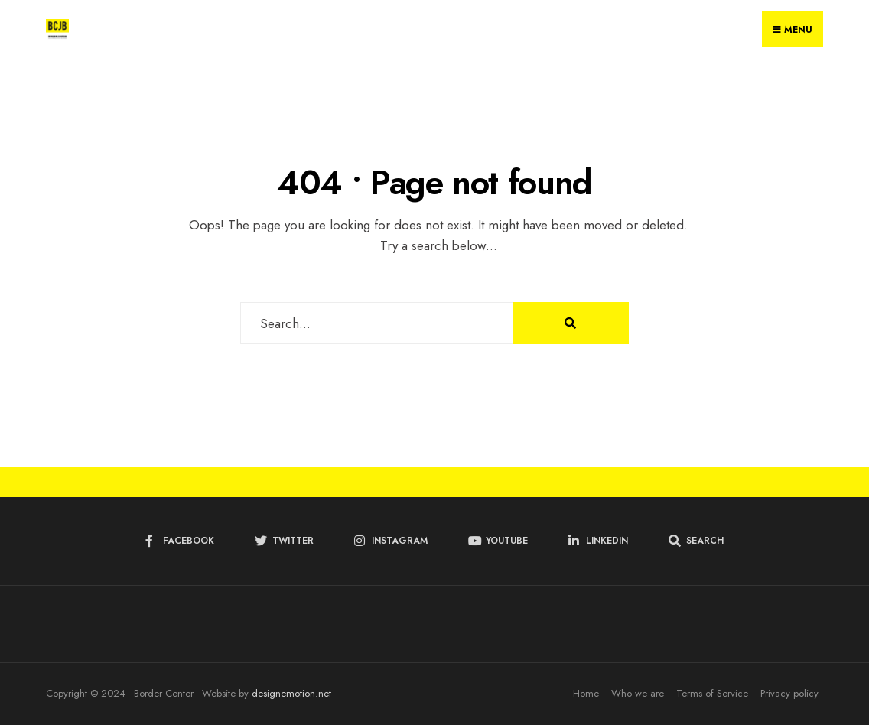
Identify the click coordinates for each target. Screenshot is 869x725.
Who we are (637, 693)
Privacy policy (789, 693)
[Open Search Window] (696, 541)
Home (586, 693)
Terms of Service (712, 693)
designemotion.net (291, 693)
